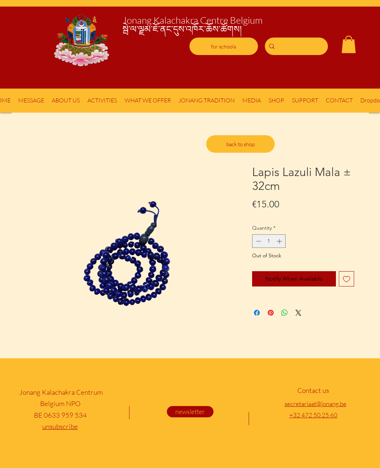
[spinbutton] (268, 241)
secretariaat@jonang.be (315, 403)
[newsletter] (190, 411)
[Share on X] (298, 312)
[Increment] (280, 241)
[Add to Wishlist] (346, 278)
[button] (348, 44)
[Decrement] (257, 241)
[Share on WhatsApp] (284, 312)
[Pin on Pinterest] (270, 312)
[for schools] (223, 46)
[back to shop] (240, 144)
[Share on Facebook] (256, 312)
